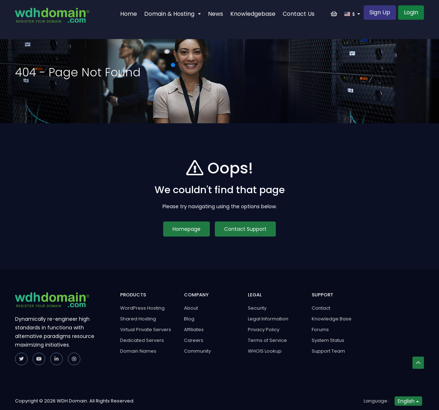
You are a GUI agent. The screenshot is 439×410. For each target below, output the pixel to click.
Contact (321, 308)
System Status (328, 340)
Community (197, 351)
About (191, 308)
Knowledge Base (331, 318)
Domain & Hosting (172, 14)
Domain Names (138, 351)
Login (411, 12)
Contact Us (299, 14)
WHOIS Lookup (265, 351)
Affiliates (194, 329)
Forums (320, 329)
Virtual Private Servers (145, 329)
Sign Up (379, 12)
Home (128, 14)
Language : (377, 400)
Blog (189, 318)
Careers (193, 340)
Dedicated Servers (142, 340)
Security (257, 308)
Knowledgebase (252, 14)
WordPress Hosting (142, 308)
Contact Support (245, 229)
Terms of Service (267, 340)
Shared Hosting (138, 318)
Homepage (186, 229)
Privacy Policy (263, 329)
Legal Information (268, 318)
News (215, 14)
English (408, 401)
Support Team (328, 351)
